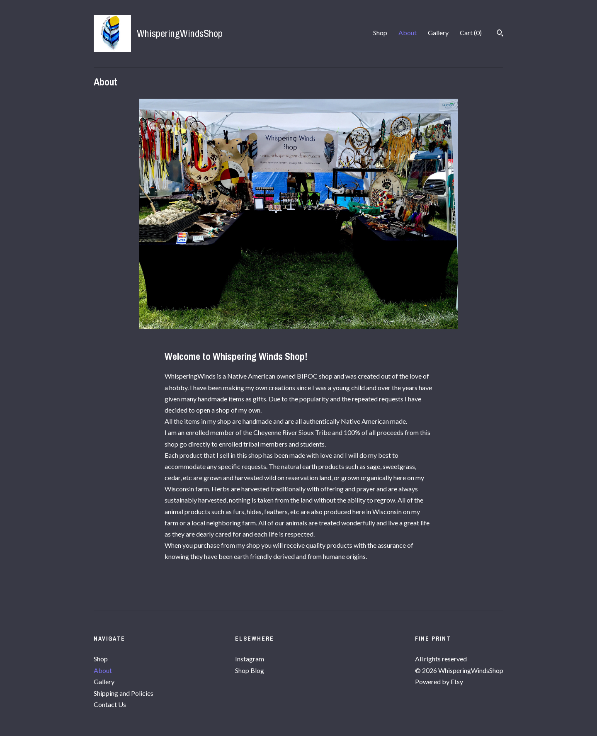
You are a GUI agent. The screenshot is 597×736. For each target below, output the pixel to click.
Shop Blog (249, 670)
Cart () (471, 32)
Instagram (249, 659)
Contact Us (110, 704)
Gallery (438, 32)
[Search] (500, 34)
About (407, 32)
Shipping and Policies (123, 693)
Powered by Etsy (439, 681)
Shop (380, 32)
